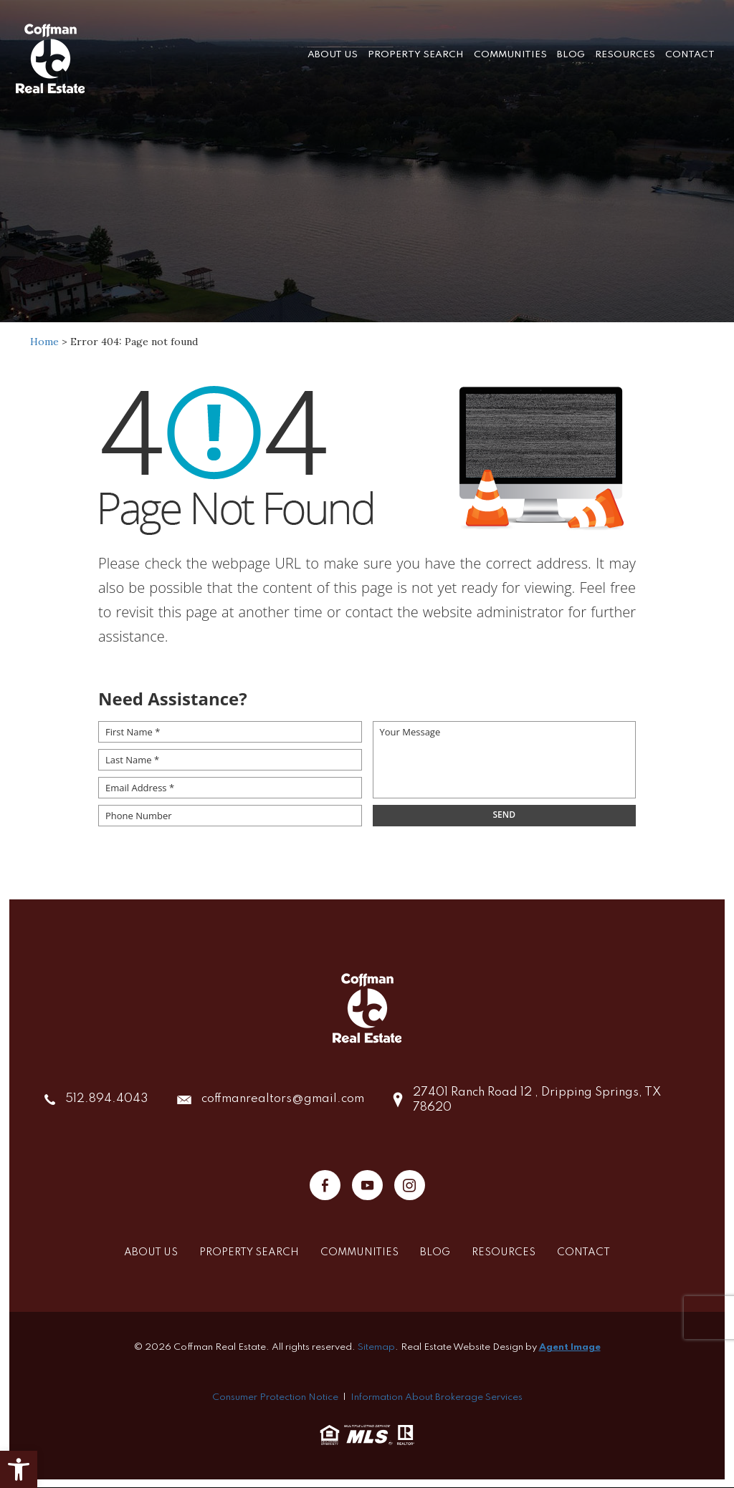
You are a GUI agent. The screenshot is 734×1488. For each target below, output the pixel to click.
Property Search (416, 53)
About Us (333, 53)
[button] (18, 1469)
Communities (510, 53)
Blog (571, 53)
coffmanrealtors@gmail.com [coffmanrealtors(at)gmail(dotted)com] (282, 1099)
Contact (690, 53)
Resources (625, 53)
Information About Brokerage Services (437, 1397)
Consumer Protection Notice (275, 1397)
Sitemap (376, 1347)
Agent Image (570, 1347)
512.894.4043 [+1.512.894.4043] (106, 1099)
